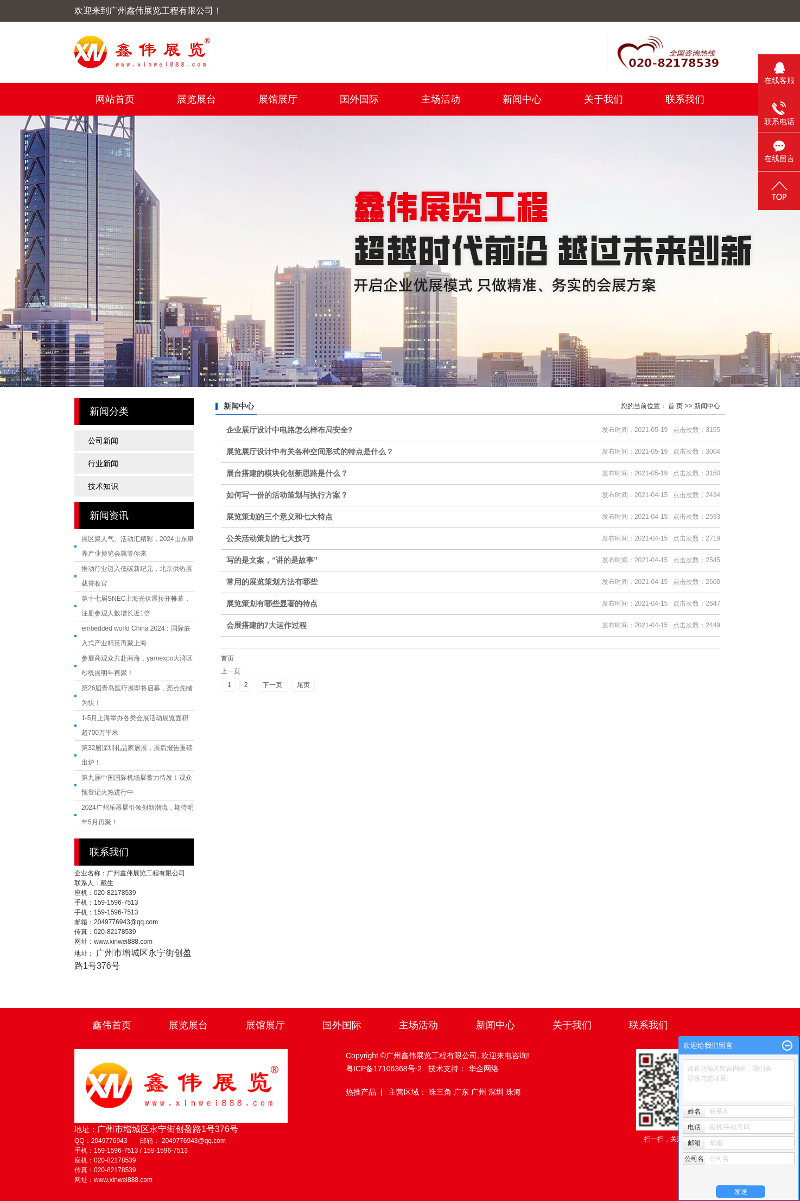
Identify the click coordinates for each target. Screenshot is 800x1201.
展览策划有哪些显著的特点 (272, 603)
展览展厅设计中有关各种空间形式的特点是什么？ (309, 451)
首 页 (675, 406)
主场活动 (440, 99)
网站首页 (115, 99)
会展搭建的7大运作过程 (266, 625)
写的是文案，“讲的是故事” (272, 560)
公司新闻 (103, 440)
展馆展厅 (277, 99)
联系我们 (684, 99)
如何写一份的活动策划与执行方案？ (287, 495)
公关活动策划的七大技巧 (268, 538)
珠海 (513, 1092)
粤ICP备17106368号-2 (384, 1068)
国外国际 (359, 99)
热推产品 (361, 1092)
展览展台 (196, 99)
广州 (479, 1092)
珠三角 (441, 1092)
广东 (462, 1092)
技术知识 (103, 486)
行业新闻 (103, 463)
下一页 (272, 685)
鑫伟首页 (111, 1025)
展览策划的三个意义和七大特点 (279, 516)
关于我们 (603, 99)
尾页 (303, 685)
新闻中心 (522, 99)
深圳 (497, 1092)
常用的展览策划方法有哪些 (272, 581)
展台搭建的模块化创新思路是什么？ (287, 473)
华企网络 (483, 1068)
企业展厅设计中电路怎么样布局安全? (289, 429)
